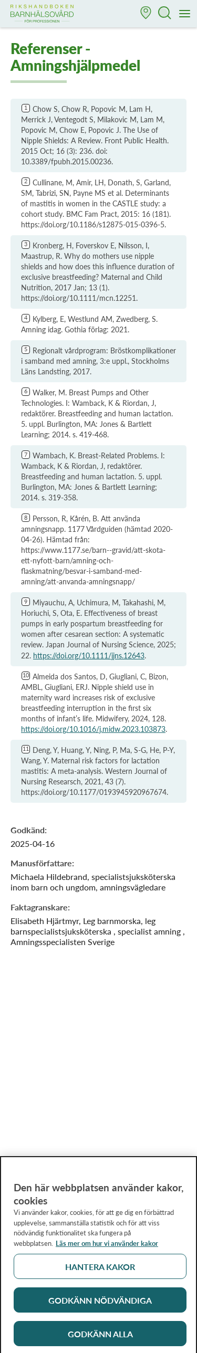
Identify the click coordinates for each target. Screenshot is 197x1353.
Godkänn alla (100, 1336)
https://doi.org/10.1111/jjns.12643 (88, 655)
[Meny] (185, 14)
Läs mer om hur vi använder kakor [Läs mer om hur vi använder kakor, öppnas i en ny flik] (107, 1245)
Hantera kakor (100, 1269)
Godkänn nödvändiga (100, 1302)
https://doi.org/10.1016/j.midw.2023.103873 (93, 729)
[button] (146, 14)
